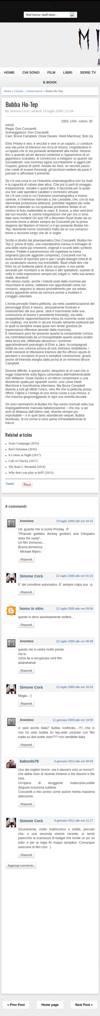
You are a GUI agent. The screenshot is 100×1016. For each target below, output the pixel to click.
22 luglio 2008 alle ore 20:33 (74, 687)
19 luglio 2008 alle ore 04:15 (74, 521)
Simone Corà (31, 576)
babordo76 (29, 761)
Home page (50, 1005)
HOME (9, 72)
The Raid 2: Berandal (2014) (27, 467)
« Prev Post (16, 1005)
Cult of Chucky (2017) (23, 461)
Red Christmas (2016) (23, 449)
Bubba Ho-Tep (21, 104)
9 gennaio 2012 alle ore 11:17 (73, 820)
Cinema (18, 91)
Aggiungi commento (21, 865)
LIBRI (67, 72)
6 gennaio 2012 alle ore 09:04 (73, 761)
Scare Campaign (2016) (24, 443)
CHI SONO (30, 72)
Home (7, 91)
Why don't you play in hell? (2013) (31, 472)
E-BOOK (50, 82)
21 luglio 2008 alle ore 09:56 (74, 608)
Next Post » (84, 1005)
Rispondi (26, 559)
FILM (51, 72)
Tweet (9, 484)
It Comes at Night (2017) (25, 455)
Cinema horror (33, 91)
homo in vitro (31, 608)
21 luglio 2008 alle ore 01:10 (74, 575)
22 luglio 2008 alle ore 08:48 (74, 641)
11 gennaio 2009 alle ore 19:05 (73, 720)
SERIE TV (88, 72)
